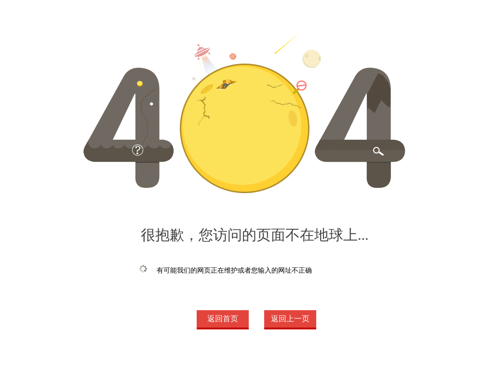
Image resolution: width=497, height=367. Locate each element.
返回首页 (222, 319)
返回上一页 (290, 319)
